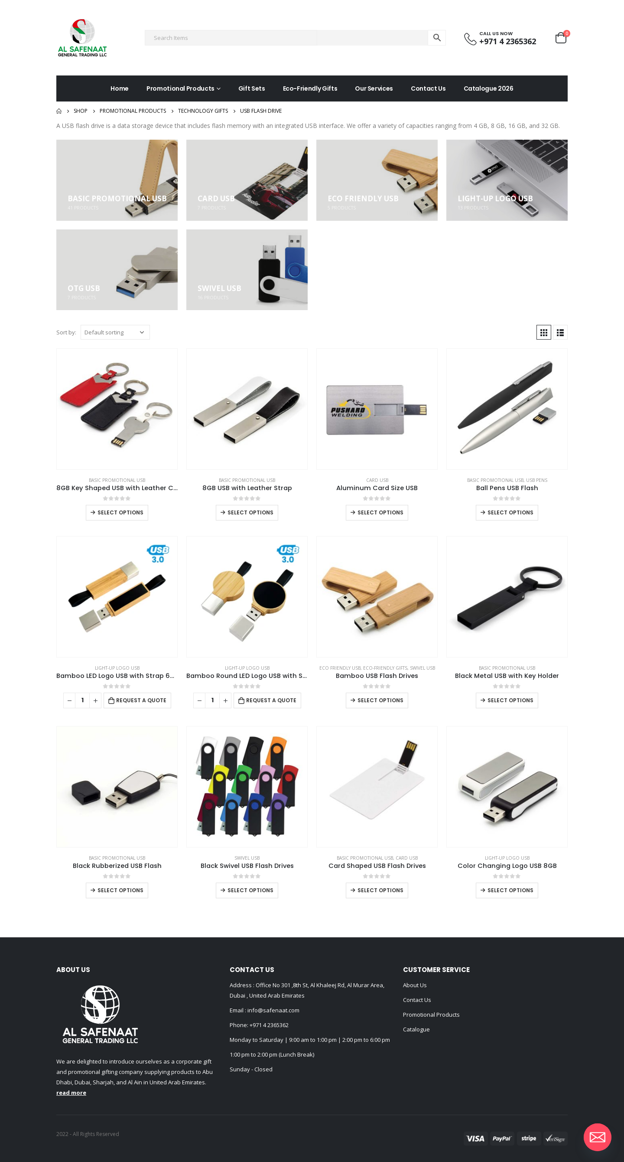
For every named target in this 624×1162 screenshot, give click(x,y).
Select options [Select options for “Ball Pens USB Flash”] (510, 512)
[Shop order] (115, 332)
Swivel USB (422, 668)
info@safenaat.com (272, 1010)
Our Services (374, 88)
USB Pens (536, 480)
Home (119, 88)
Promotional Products (180, 88)
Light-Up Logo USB (117, 668)
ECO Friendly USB (340, 668)
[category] (117, 180)
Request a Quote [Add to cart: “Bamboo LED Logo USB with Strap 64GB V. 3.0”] (141, 700)
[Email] (597, 1137)
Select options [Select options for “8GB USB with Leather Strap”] (250, 512)
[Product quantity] (82, 700)
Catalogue (416, 1029)
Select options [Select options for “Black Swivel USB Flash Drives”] (250, 890)
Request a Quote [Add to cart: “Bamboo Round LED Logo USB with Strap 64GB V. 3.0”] (271, 700)
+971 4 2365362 (269, 1025)
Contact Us (428, 88)
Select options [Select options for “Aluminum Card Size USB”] (380, 512)
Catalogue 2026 (489, 88)
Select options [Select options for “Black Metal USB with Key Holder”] (510, 700)
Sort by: (66, 332)
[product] (117, 409)
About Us (415, 985)
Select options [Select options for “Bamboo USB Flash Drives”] (380, 700)
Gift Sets (251, 88)
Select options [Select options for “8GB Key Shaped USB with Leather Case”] (120, 512)
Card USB (377, 480)
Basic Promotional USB (117, 480)
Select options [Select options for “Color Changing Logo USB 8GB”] (510, 890)
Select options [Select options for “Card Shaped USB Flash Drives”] (380, 890)
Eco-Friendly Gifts (310, 88)
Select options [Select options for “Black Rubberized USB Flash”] (120, 890)
